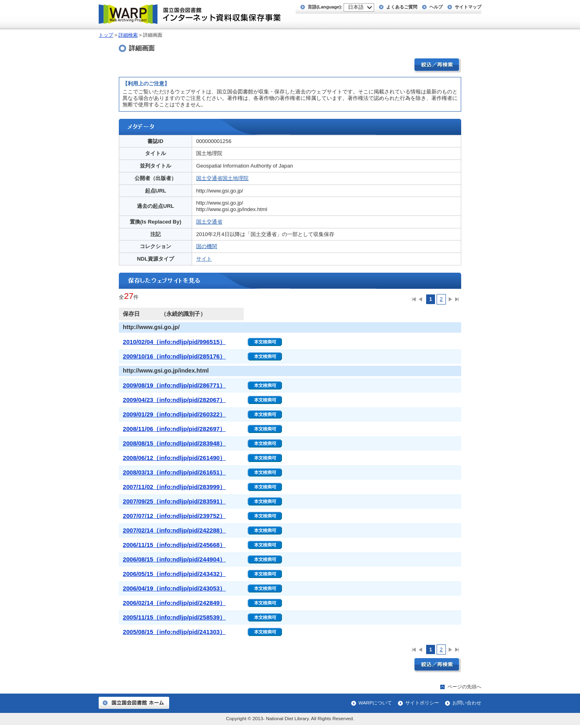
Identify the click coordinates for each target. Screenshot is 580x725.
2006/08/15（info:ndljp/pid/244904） (174, 559)
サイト (204, 259)
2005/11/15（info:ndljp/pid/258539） (174, 617)
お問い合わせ (466, 703)
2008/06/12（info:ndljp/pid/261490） (174, 457)
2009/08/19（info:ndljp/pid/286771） (174, 385)
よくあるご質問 (401, 6)
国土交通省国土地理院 (222, 178)
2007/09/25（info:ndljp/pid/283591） (174, 501)
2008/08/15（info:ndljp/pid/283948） (174, 443)
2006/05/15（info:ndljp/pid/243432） (174, 573)
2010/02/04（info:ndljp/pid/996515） (174, 341)
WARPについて (375, 703)
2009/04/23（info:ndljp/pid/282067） (174, 399)
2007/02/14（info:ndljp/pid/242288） (174, 530)
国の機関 (206, 246)
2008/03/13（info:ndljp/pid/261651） (174, 472)
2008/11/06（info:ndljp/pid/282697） (174, 428)
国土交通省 (209, 222)
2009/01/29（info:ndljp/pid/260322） (174, 414)
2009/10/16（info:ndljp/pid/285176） (174, 356)
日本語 (356, 7)
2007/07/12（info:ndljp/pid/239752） (174, 515)
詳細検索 (128, 35)
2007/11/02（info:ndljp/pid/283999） (174, 486)
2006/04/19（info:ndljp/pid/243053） (174, 588)
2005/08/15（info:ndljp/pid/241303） (174, 631)
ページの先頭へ (464, 687)
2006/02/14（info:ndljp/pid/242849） (174, 602)
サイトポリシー (422, 703)
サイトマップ (468, 6)
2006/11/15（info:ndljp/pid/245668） (174, 544)
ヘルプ (436, 6)
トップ (106, 35)
